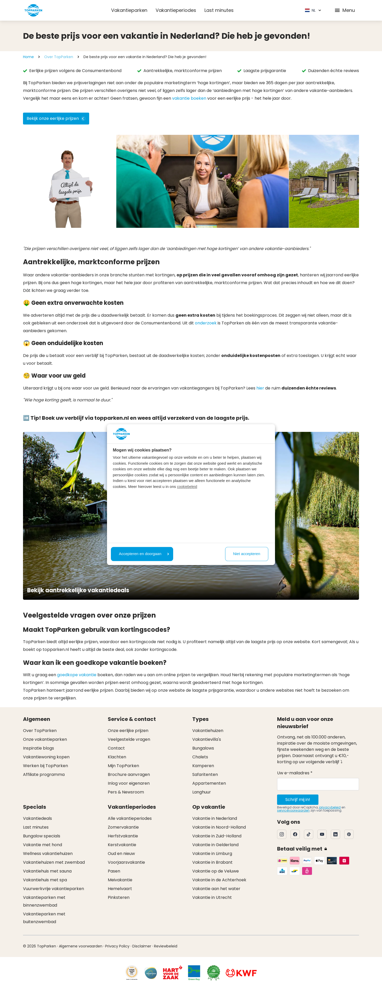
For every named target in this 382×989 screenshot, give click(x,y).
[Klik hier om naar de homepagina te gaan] (33, 10)
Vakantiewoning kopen (46, 757)
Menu (344, 10)
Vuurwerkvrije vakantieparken (53, 889)
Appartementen (209, 783)
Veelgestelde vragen (129, 739)
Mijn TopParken (123, 766)
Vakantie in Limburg (212, 853)
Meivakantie (120, 880)
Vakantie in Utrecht (212, 897)
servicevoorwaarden (293, 810)
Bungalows (203, 748)
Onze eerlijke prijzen (128, 731)
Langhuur (201, 792)
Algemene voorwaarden (80, 946)
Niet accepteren (246, 554)
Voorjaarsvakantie (126, 862)
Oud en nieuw (121, 853)
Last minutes (219, 10)
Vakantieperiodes (176, 10)
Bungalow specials (41, 836)
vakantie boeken (189, 98)
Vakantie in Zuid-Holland (216, 836)
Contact (116, 748)
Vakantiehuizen (207, 731)
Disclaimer (141, 946)
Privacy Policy (117, 946)
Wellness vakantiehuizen (48, 853)
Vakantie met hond (42, 845)
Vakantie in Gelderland (215, 845)
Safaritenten (205, 774)
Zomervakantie (123, 827)
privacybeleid (330, 807)
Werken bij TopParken (45, 766)
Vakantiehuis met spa (45, 880)
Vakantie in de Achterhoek (219, 880)
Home (28, 56)
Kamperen (203, 766)
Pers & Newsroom (126, 792)
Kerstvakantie (122, 845)
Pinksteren (118, 897)
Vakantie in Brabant (212, 862)
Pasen (114, 871)
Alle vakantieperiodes (130, 818)
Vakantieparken (129, 10)
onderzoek (206, 323)
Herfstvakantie (123, 836)
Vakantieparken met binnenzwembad (44, 901)
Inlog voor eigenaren (129, 783)
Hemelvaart (120, 889)
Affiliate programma (44, 774)
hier (260, 388)
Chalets (200, 757)
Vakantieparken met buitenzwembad (44, 918)
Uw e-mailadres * (294, 773)
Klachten (117, 757)
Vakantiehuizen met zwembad (54, 862)
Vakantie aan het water (216, 889)
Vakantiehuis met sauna (47, 871)
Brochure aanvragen (129, 774)
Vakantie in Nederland (214, 818)
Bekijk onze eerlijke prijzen (56, 118)
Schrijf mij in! (297, 800)
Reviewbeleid (165, 946)
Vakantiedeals (37, 818)
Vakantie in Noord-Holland (219, 827)
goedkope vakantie (76, 675)
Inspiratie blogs (38, 748)
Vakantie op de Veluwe (215, 871)
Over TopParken (58, 56)
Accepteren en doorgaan (144, 554)
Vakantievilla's (206, 739)
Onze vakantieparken (45, 739)
